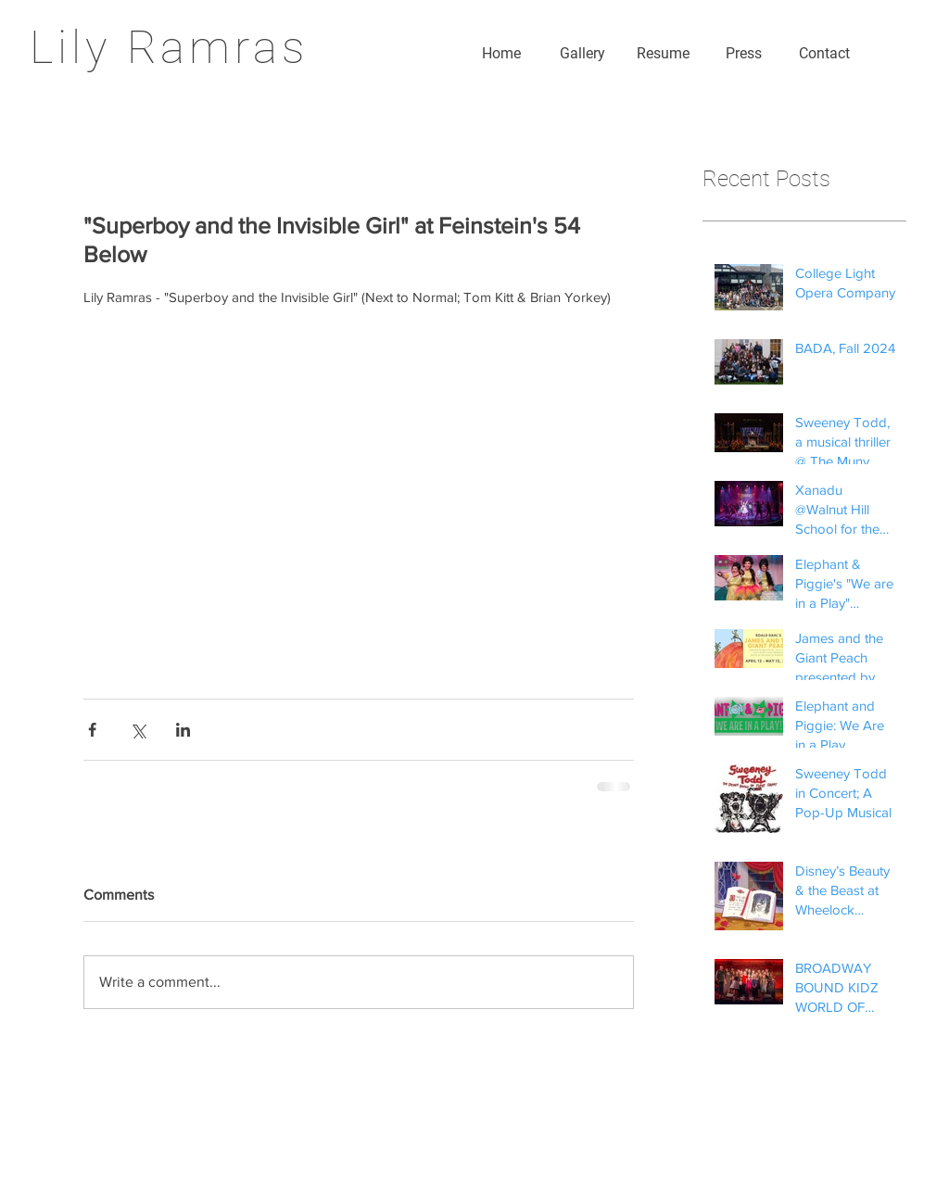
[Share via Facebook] (92, 729)
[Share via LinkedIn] (183, 729)
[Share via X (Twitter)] (137, 729)
